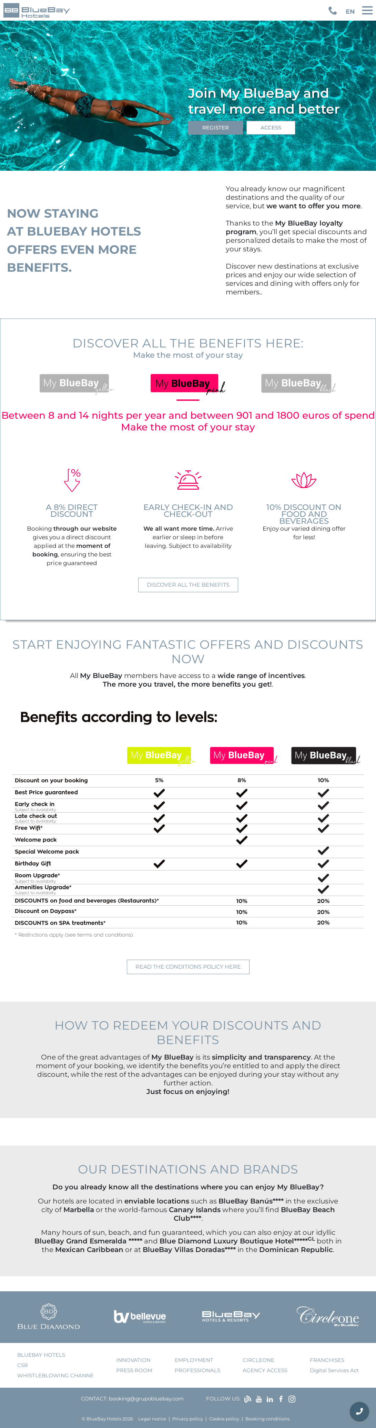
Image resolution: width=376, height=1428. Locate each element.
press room (134, 1370)
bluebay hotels (41, 1355)
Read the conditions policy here (188, 967)
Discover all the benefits (188, 585)
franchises (327, 1360)
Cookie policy (224, 1418)
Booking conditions (267, 1418)
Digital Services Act (334, 1370)
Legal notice (152, 1418)
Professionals (197, 1370)
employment (194, 1360)
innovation (133, 1360)
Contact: (94, 1398)
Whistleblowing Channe (55, 1375)
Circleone (258, 1360)
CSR (22, 1365)
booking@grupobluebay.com (146, 1398)
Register (215, 128)
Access (271, 128)
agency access (265, 1370)
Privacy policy (187, 1418)
